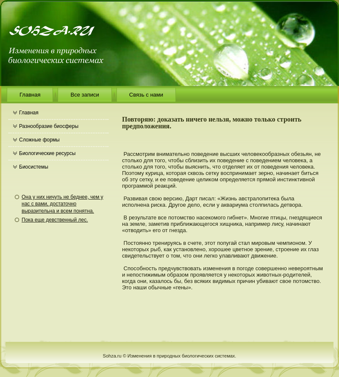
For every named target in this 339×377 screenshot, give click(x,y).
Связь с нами (146, 94)
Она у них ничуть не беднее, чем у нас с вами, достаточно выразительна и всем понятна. (62, 204)
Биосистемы (33, 167)
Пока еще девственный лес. (55, 220)
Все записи (84, 94)
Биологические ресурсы (47, 153)
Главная (29, 94)
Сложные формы (39, 140)
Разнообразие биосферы (48, 126)
